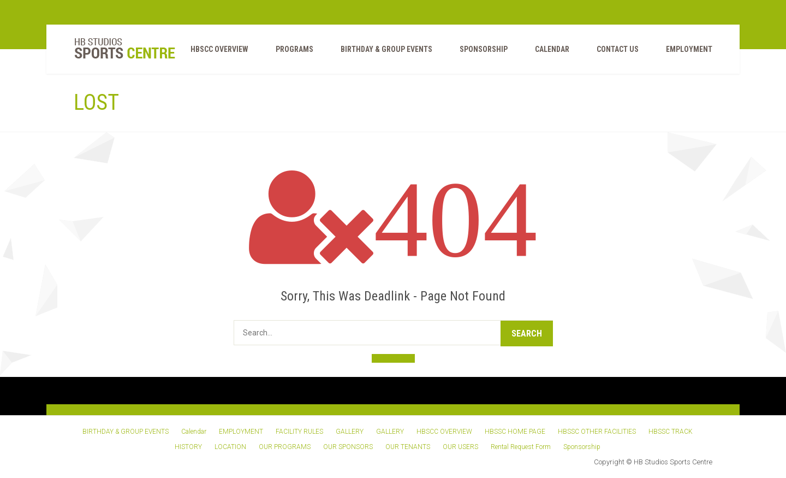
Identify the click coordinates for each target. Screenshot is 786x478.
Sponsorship (484, 49)
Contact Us (618, 49)
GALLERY (350, 431)
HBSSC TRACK (670, 431)
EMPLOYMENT (689, 49)
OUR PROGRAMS (285, 447)
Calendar (552, 49)
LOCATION (230, 447)
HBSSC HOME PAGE (515, 431)
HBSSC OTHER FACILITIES (597, 431)
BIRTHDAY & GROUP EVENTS (386, 49)
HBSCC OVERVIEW (219, 49)
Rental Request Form (521, 447)
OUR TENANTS (407, 447)
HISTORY (188, 447)
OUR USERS (460, 447)
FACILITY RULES (299, 431)
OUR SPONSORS (348, 447)
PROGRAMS (294, 49)
